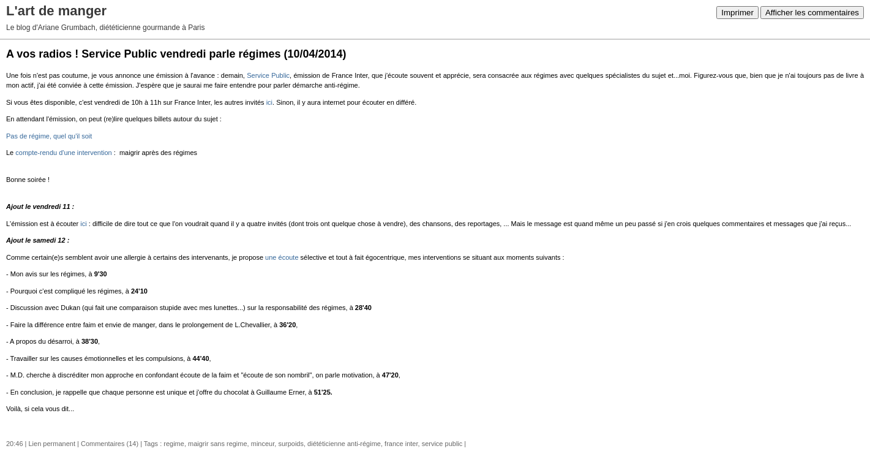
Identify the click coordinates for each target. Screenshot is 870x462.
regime (173, 443)
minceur (263, 443)
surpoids (291, 443)
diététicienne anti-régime (344, 443)
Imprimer (737, 12)
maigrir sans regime (217, 443)
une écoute (281, 257)
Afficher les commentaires (812, 12)
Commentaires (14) (109, 443)
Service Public (268, 75)
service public (442, 443)
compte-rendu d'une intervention (63, 152)
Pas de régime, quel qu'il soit (49, 136)
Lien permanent (52, 443)
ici (269, 102)
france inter (401, 443)
